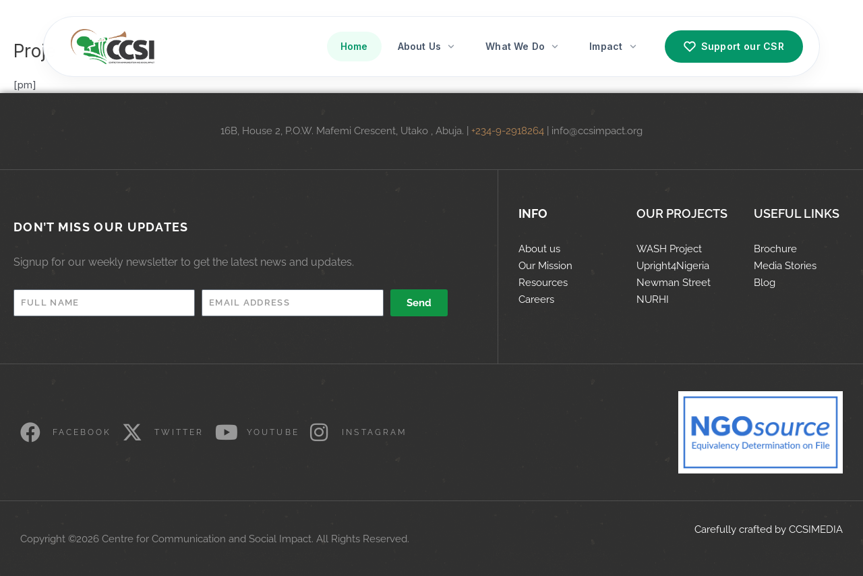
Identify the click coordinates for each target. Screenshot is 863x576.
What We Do (522, 46)
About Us (427, 46)
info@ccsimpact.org (597, 131)
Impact (613, 46)
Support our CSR (734, 46)
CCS (798, 529)
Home (354, 46)
